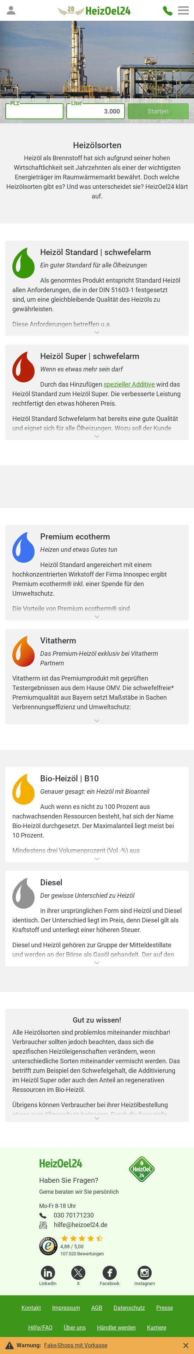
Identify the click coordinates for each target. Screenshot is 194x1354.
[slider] (82, 1239)
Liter (76, 103)
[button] (11, 10)
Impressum (66, 1307)
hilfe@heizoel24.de (81, 1224)
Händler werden (116, 1327)
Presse (164, 1307)
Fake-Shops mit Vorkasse (75, 1345)
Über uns (75, 1327)
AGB (96, 1307)
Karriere (156, 1327)
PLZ (14, 103)
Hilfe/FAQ (40, 1327)
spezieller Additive (129, 384)
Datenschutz (129, 1307)
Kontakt (31, 1307)
